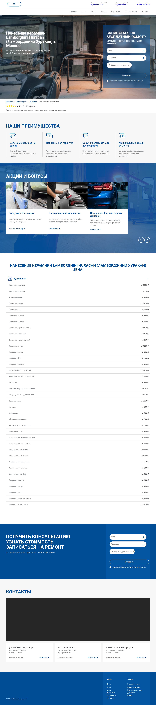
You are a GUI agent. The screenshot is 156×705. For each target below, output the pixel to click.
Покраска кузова (133, 686)
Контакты (146, 12)
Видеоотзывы (131, 12)
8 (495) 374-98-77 (122, 5)
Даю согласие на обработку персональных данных (126, 81)
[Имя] (126, 50)
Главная (73, 12)
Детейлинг (131, 692)
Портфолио (115, 12)
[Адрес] (119, 65)
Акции (103, 12)
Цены (84, 12)
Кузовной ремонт (133, 683)
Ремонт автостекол (134, 689)
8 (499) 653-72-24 (97, 5)
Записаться (43, 656)
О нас (93, 12)
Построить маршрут (17, 656)
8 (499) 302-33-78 (143, 5)
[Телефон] (126, 58)
